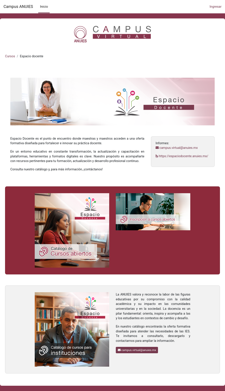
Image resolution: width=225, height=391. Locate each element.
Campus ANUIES (18, 6)
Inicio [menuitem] (44, 7)
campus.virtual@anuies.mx (174, 144)
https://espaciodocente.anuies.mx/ (177, 158)
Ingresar (215, 7)
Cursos (21, 56)
